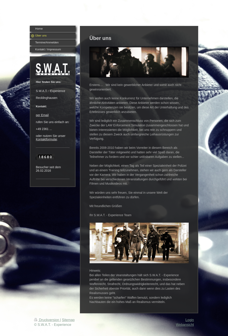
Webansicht (185, 324)
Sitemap (68, 320)
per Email (42, 115)
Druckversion (47, 320)
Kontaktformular (46, 139)
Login (189, 320)
